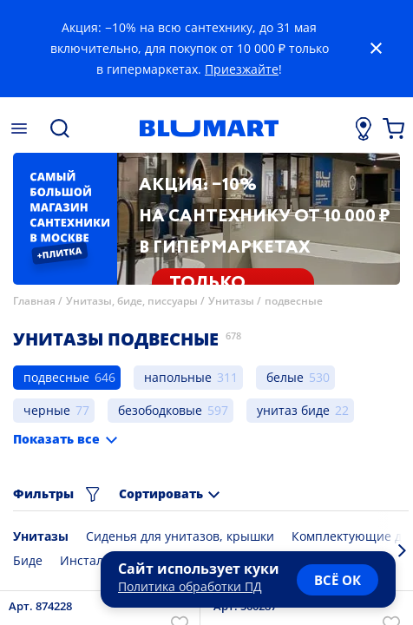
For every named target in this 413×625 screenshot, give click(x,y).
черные (46, 410)
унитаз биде (293, 410)
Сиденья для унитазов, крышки (180, 536)
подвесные (294, 300)
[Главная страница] (209, 128)
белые (285, 377)
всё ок (337, 580)
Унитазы (231, 300)
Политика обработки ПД (190, 586)
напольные (178, 377)
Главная (34, 300)
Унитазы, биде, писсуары (132, 300)
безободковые (160, 410)
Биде (28, 560)
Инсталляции (100, 560)
